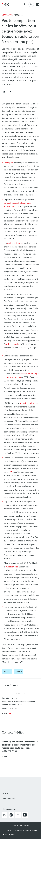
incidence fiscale (12, 344)
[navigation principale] (37, 4)
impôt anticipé (11, 566)
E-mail (4, 713)
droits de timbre (14, 243)
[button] (4, 91)
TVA (10, 472)
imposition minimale (29, 403)
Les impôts (8, 162)
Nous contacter (8, 798)
